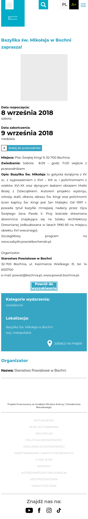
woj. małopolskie (18, 332)
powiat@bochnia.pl (27, 275)
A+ (74, 4)
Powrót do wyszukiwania (44, 286)
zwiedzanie (14, 305)
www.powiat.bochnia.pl (61, 275)
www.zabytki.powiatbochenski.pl (26, 241)
